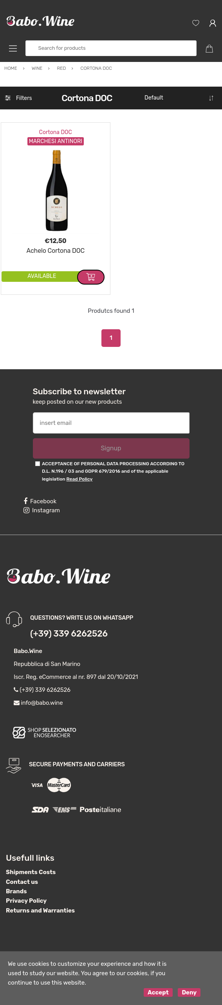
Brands (16, 891)
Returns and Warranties (40, 910)
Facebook (39, 501)
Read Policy (80, 479)
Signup (111, 448)
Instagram (41, 510)
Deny (189, 992)
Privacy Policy (26, 900)
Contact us (22, 881)
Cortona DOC (55, 132)
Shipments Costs (31, 872)
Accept (158, 992)
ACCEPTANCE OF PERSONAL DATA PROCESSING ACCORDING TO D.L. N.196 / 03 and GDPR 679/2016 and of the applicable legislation (113, 471)
